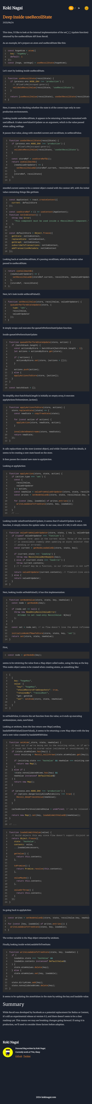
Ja (79, 8)
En (71, 8)
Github (18, 1056)
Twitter (27, 1056)
